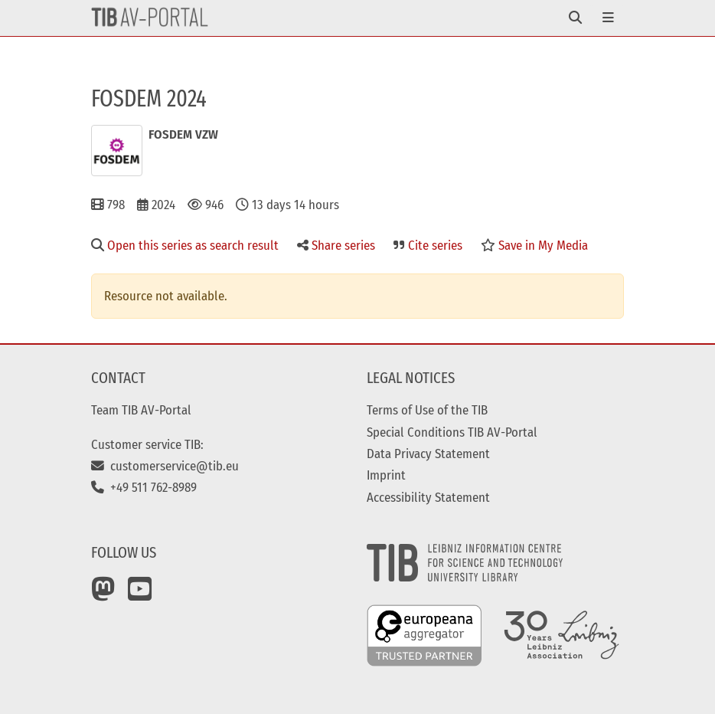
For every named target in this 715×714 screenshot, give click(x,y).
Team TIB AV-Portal (141, 410)
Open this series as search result (185, 245)
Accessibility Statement (428, 497)
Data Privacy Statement (428, 453)
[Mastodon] (103, 594)
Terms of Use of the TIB (427, 410)
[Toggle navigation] (575, 18)
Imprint (386, 475)
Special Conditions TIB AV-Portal (452, 432)
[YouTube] (140, 594)
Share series (336, 245)
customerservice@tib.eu (165, 465)
